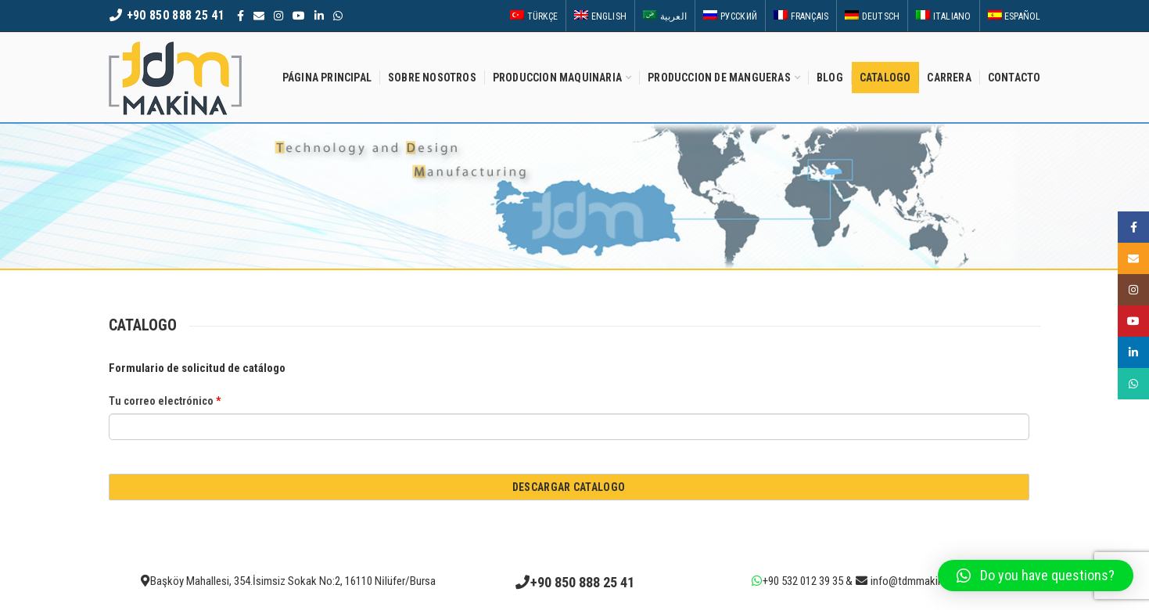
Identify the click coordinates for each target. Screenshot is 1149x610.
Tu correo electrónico (165, 401)
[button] (1035, 575)
